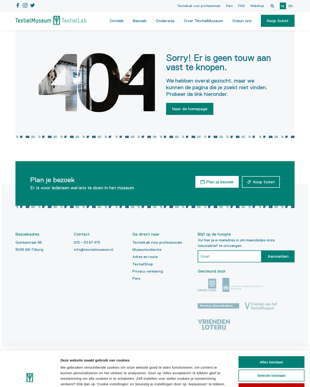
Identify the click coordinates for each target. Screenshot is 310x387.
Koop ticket (278, 20)
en (291, 6)
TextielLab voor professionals (199, 6)
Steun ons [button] (242, 20)
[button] (278, 21)
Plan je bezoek (219, 181)
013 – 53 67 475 (87, 242)
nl (283, 6)
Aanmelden (278, 256)
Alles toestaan (271, 330)
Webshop (257, 6)
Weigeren (271, 357)
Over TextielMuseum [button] (203, 20)
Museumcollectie (146, 250)
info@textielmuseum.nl (93, 250)
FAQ (241, 6)
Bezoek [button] (139, 20)
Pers (229, 6)
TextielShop (142, 264)
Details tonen (249, 378)
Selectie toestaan (271, 344)
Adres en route (145, 257)
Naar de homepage (189, 109)
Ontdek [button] (117, 20)
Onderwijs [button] (165, 20)
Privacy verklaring (147, 271)
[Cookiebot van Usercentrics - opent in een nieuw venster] (30, 378)
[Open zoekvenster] (272, 5)
